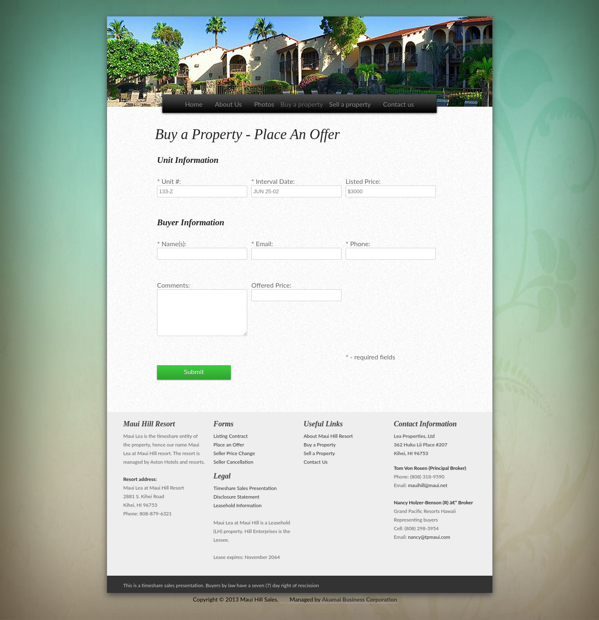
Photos (264, 104)
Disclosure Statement (237, 497)
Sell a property (350, 104)
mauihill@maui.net (427, 485)
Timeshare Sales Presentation (245, 488)
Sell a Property (319, 453)
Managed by (343, 599)
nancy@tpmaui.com (429, 537)
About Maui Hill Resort (328, 436)
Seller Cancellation (233, 462)
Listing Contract (231, 436)
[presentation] (408, 305)
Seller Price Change (234, 453)
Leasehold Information (238, 505)
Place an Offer (229, 445)
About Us (228, 104)
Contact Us (316, 462)
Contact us (398, 104)
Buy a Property (320, 445)
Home (194, 104)
